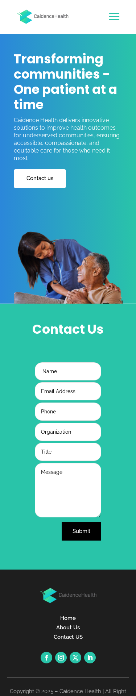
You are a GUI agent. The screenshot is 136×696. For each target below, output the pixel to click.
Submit (81, 531)
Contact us (39, 178)
